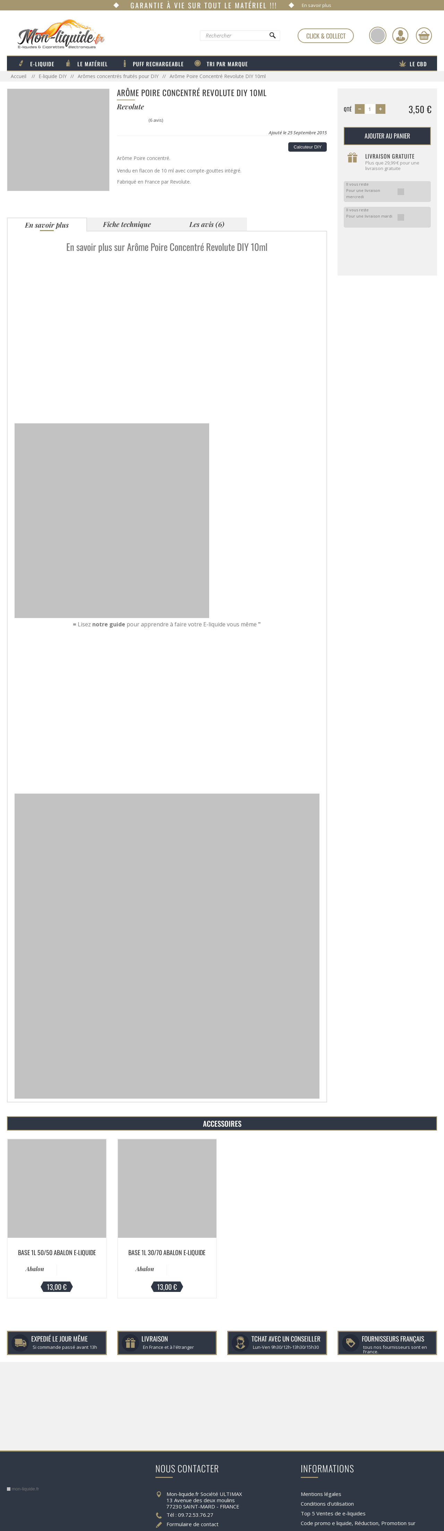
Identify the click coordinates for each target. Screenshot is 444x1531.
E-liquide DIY (53, 76)
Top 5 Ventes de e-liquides (333, 1513)
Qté (348, 109)
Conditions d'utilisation (327, 1503)
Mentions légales (321, 1493)
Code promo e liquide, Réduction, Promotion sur (358, 1523)
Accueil (19, 76)
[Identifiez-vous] (400, 35)
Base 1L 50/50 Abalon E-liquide (57, 1252)
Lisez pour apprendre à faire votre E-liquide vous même (167, 624)
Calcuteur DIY (307, 147)
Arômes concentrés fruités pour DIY (118, 76)
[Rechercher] (272, 37)
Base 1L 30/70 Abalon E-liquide (166, 1252)
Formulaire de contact (192, 1524)
